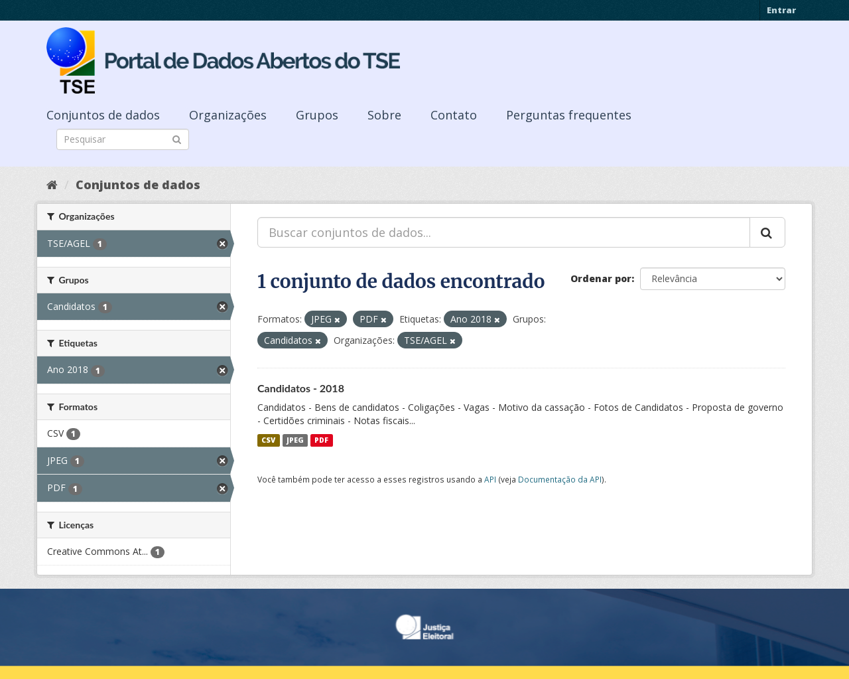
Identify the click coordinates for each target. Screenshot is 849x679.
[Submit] (176, 138)
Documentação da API (560, 479)
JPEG (295, 440)
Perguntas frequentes (568, 115)
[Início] (52, 184)
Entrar (781, 10)
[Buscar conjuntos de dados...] (503, 232)
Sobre (384, 115)
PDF (321, 440)
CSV (268, 440)
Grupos (317, 115)
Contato (453, 115)
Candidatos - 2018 (300, 388)
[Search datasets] (122, 139)
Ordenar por (600, 278)
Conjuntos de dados (103, 115)
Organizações (228, 115)
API (490, 479)
